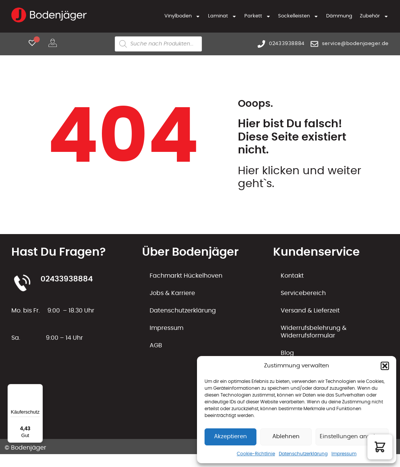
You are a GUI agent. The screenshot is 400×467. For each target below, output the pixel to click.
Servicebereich (303, 293)
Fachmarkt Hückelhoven (186, 276)
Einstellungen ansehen (352, 436)
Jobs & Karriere (172, 293)
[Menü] (38, 388)
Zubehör (374, 16)
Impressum (343, 453)
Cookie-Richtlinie (256, 453)
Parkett (257, 16)
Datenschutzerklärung (303, 453)
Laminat (222, 16)
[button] (385, 366)
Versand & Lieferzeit (310, 311)
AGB (156, 345)
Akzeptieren (230, 436)
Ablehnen (286, 436)
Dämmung (339, 16)
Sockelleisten (298, 16)
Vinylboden (182, 16)
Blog (287, 353)
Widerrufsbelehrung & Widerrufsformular (314, 332)
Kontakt (292, 276)
